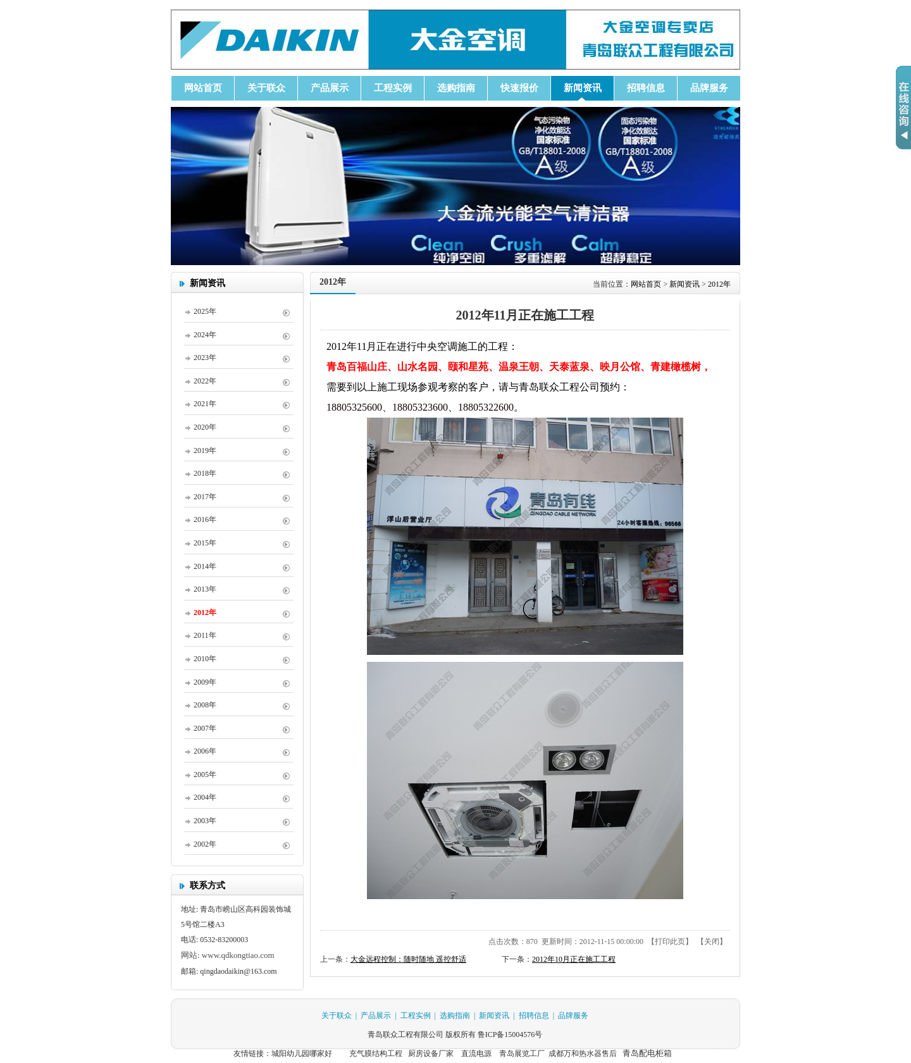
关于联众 (336, 1015)
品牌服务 (573, 1015)
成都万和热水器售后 (582, 1053)
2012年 (719, 284)
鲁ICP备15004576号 (510, 1034)
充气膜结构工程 (375, 1053)
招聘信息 (534, 1015)
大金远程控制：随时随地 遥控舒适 (408, 959)
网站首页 (646, 284)
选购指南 (455, 1015)
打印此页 (670, 941)
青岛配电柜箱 (647, 1053)
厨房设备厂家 (431, 1053)
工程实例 (415, 1015)
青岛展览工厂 (522, 1053)
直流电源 (475, 1053)
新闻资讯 (684, 284)
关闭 (711, 941)
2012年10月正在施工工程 (574, 959)
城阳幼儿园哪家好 (301, 1053)
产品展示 (376, 1015)
